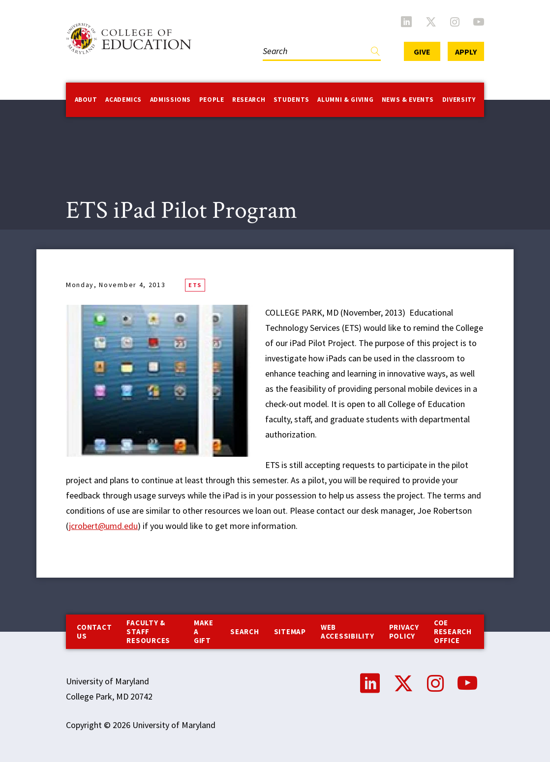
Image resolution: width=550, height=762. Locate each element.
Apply (466, 52)
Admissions (170, 99)
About (86, 99)
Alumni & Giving (345, 99)
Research (248, 99)
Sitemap (290, 631)
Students (291, 99)
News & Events (408, 99)
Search (244, 631)
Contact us (94, 631)
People (211, 99)
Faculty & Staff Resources (148, 631)
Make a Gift (204, 631)
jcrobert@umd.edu (103, 525)
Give (422, 52)
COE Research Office (453, 631)
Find (375, 53)
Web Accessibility (347, 631)
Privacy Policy (404, 631)
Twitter (431, 21)
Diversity (459, 99)
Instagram (454, 21)
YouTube (478, 21)
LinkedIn (406, 21)
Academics (123, 99)
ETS (194, 285)
